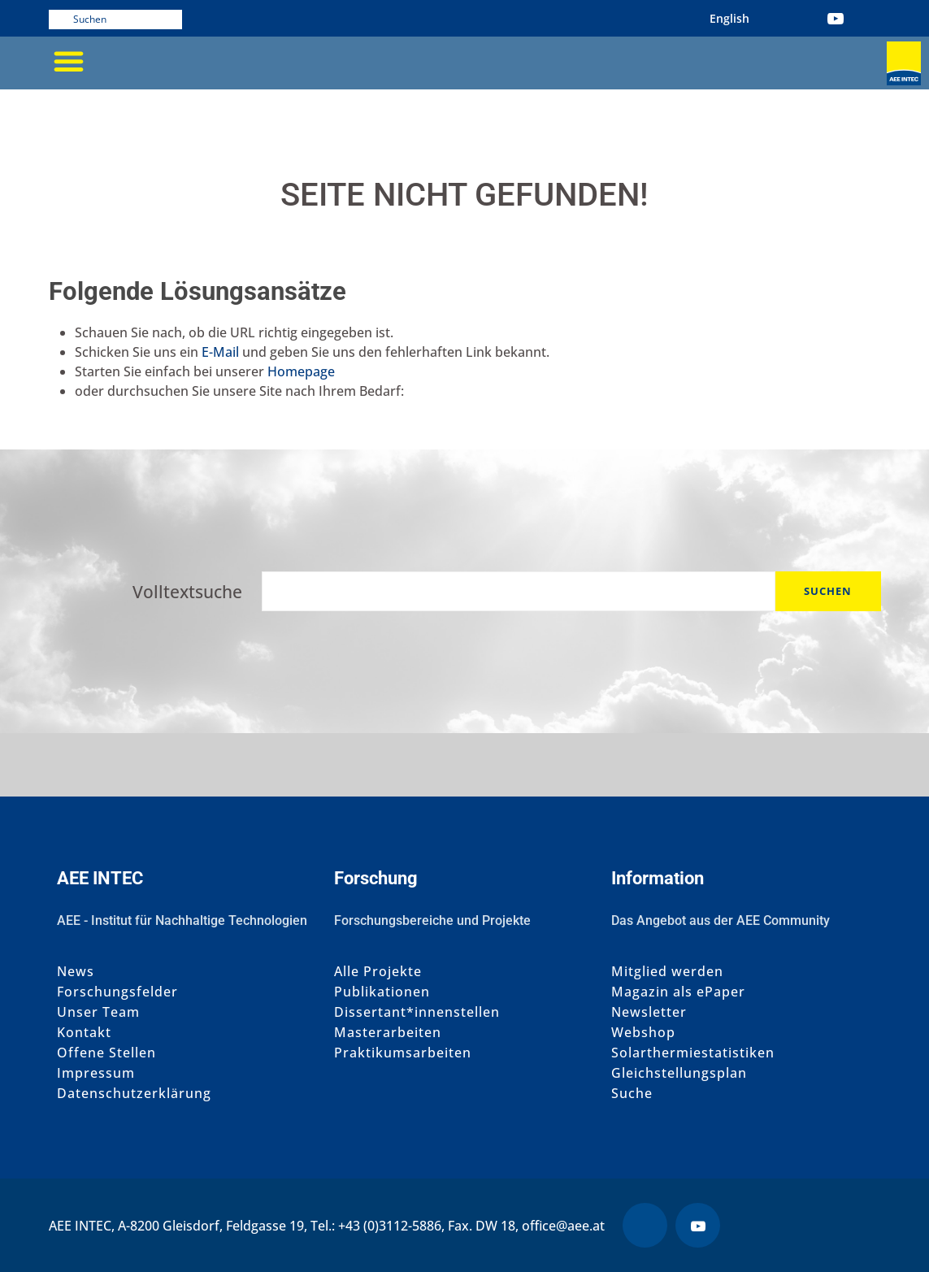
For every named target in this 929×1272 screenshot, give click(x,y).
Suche (632, 1093)
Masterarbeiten (387, 1032)
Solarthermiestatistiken (693, 1052)
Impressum (96, 1073)
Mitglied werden (667, 971)
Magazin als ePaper (678, 992)
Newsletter (649, 1012)
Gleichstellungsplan (679, 1073)
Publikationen (382, 992)
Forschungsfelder (117, 992)
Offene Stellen (106, 1052)
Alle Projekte (378, 971)
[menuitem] (729, 18)
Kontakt (84, 1032)
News (75, 971)
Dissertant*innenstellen (417, 1012)
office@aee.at (563, 1226)
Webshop (643, 1032)
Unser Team (98, 1012)
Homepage (301, 371)
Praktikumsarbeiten (402, 1052)
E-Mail (220, 352)
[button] (69, 61)
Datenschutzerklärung (134, 1093)
